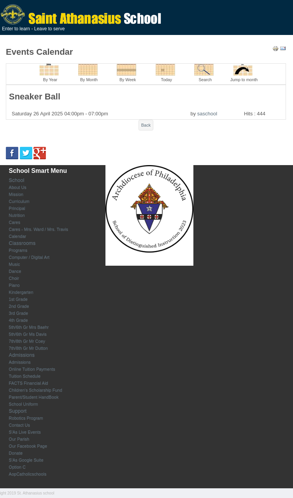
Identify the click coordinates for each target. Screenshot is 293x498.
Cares (14, 222)
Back (146, 125)
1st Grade (18, 299)
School (17, 180)
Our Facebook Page (28, 446)
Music (14, 264)
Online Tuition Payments (32, 369)
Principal (17, 208)
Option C (17, 467)
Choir (14, 278)
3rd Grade (18, 313)
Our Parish (19, 439)
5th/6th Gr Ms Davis (28, 334)
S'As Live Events (25, 432)
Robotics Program (26, 418)
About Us (17, 187)
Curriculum (19, 201)
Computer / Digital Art (29, 257)
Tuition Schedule (25, 376)
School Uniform (23, 404)
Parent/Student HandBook (34, 397)
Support (18, 411)
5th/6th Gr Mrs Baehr (29, 327)
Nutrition (17, 215)
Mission (16, 194)
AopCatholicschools (28, 474)
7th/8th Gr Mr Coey (27, 341)
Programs (18, 250)
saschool (207, 114)
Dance (15, 271)
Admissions (22, 355)
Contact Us (19, 425)
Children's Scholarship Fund (35, 390)
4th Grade (18, 320)
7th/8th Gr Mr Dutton (28, 348)
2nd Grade (19, 306)
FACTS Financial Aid (28, 383)
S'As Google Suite (26, 460)
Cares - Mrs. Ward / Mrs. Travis (38, 229)
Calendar (17, 236)
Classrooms (22, 243)
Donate (16, 453)
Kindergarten (21, 292)
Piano (14, 285)
